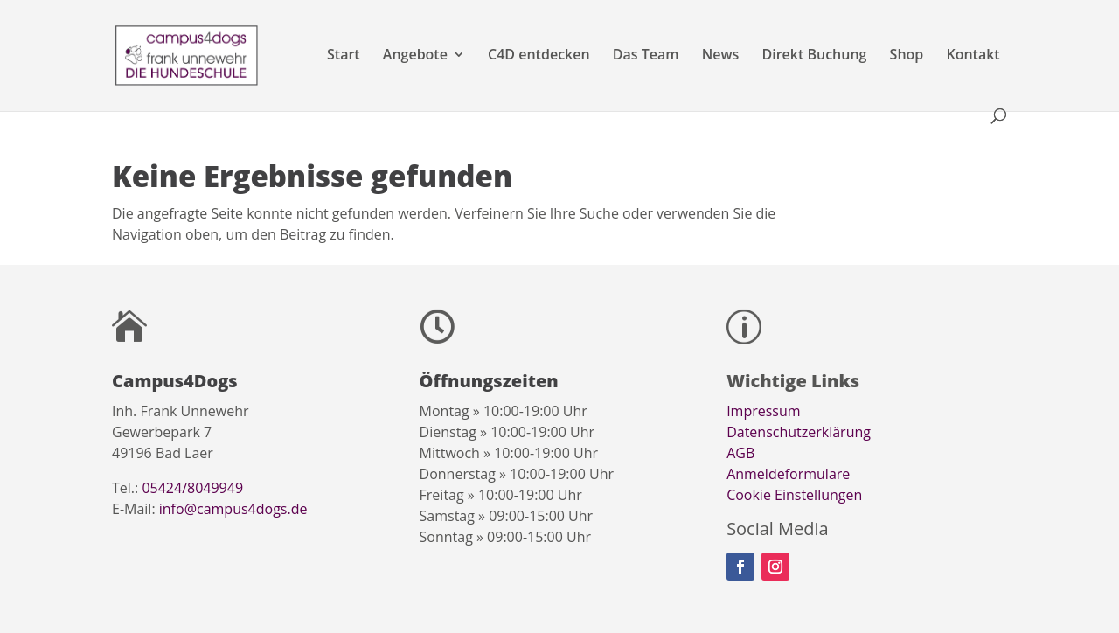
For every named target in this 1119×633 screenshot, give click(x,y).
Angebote (415, 56)
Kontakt (972, 56)
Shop (907, 56)
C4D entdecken (539, 56)
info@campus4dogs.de (233, 508)
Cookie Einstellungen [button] (794, 494)
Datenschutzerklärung (798, 432)
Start (343, 56)
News (721, 56)
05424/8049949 (192, 487)
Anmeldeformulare (788, 473)
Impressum (763, 411)
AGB (740, 453)
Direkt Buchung (813, 56)
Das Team (646, 56)
